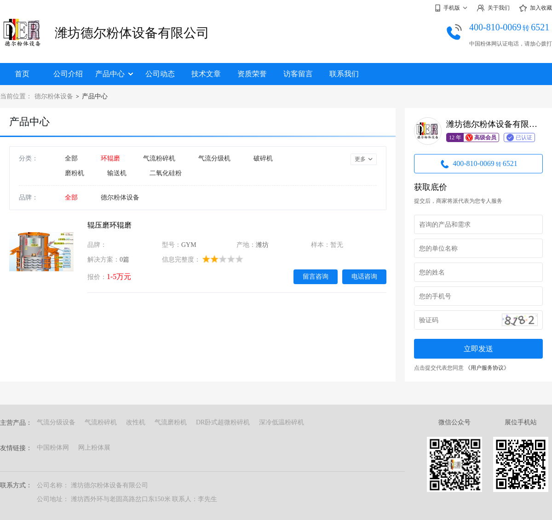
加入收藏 (535, 8)
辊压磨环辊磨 (109, 225)
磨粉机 (74, 173)
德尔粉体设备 (53, 96)
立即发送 (478, 349)
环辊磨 (110, 158)
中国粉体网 (53, 447)
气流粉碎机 (159, 158)
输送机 (116, 173)
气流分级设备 (56, 422)
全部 (71, 158)
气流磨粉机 (171, 422)
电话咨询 (364, 276)
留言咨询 (315, 276)
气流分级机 (214, 158)
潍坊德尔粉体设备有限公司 (132, 33)
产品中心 (114, 74)
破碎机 (263, 158)
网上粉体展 (94, 447)
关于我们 (493, 8)
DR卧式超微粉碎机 (223, 422)
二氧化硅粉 (166, 173)
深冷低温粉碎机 (281, 422)
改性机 (135, 422)
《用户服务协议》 (487, 368)
